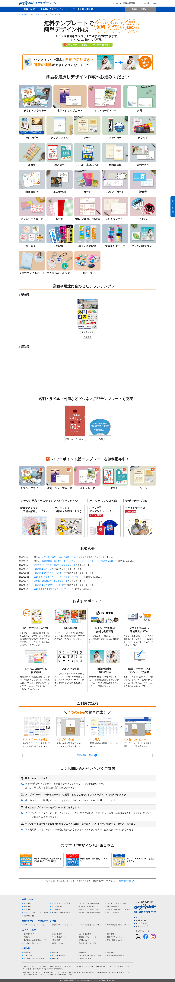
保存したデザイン (141, 9)
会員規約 (110, 952)
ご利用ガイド (28, 9)
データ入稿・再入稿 (83, 9)
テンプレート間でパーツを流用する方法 (95, 561)
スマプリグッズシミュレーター (36, 913)
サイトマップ (142, 926)
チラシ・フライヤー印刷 (61, 903)
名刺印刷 (27, 903)
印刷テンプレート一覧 (87, 937)
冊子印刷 (27, 906)
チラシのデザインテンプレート (91, 925)
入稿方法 (27, 937)
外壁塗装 (87, 337)
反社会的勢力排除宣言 (115, 955)
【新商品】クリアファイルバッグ (49, 585)
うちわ (100, 439)
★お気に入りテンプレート (53, 9)
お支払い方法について (32, 943)
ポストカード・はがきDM (74, 439)
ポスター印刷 (57, 906)
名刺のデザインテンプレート (63, 925)
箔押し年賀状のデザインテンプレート (51, 581)
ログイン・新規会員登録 (122, 3)
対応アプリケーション (115, 937)
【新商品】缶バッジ (43, 569)
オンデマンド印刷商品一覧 (89, 913)
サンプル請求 (142, 923)
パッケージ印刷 (113, 906)
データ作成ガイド (58, 937)
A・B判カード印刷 (86, 906)
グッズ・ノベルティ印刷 (88, 909)
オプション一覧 (113, 913)
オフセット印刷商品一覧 (61, 913)
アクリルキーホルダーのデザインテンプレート (55, 565)
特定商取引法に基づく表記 (34, 958)
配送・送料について (115, 940)
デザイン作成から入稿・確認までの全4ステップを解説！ (67, 557)
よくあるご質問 (85, 934)
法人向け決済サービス (87, 943)
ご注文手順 (56, 940)
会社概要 (27, 952)
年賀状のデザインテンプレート (119, 925)
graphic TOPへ (147, 3)
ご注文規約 (28, 955)
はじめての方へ (58, 934)
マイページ (141, 917)
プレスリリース (85, 958)
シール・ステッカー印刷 (116, 903)
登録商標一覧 (125, 881)
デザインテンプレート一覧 (34, 925)
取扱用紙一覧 (29, 916)
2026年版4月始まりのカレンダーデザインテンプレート (58, 577)
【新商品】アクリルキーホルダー (49, 573)
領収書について (58, 943)
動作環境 (110, 934)
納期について (84, 940)
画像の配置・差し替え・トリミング (58, 561)
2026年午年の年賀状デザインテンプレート (53, 589)
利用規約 (82, 952)
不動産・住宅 (88, 332)
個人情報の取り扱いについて (90, 955)
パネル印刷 (56, 909)
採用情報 (55, 958)
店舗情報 (55, 952)
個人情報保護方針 (58, 955)
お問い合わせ (142, 920)
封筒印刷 (27, 909)
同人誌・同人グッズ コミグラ (118, 909)
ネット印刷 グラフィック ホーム (31, 14)
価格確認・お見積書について (35, 940)
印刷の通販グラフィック (31, 972)
